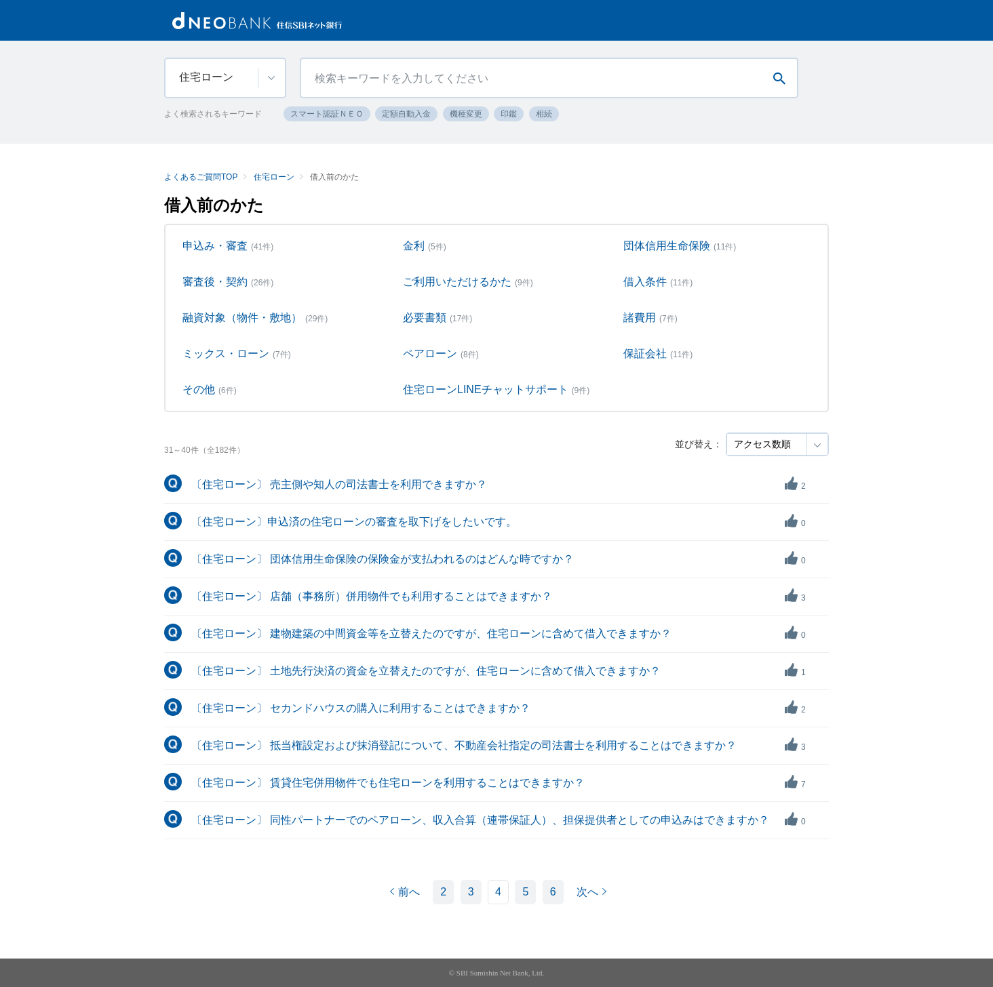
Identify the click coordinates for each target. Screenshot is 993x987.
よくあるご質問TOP (200, 177)
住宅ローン (274, 177)
